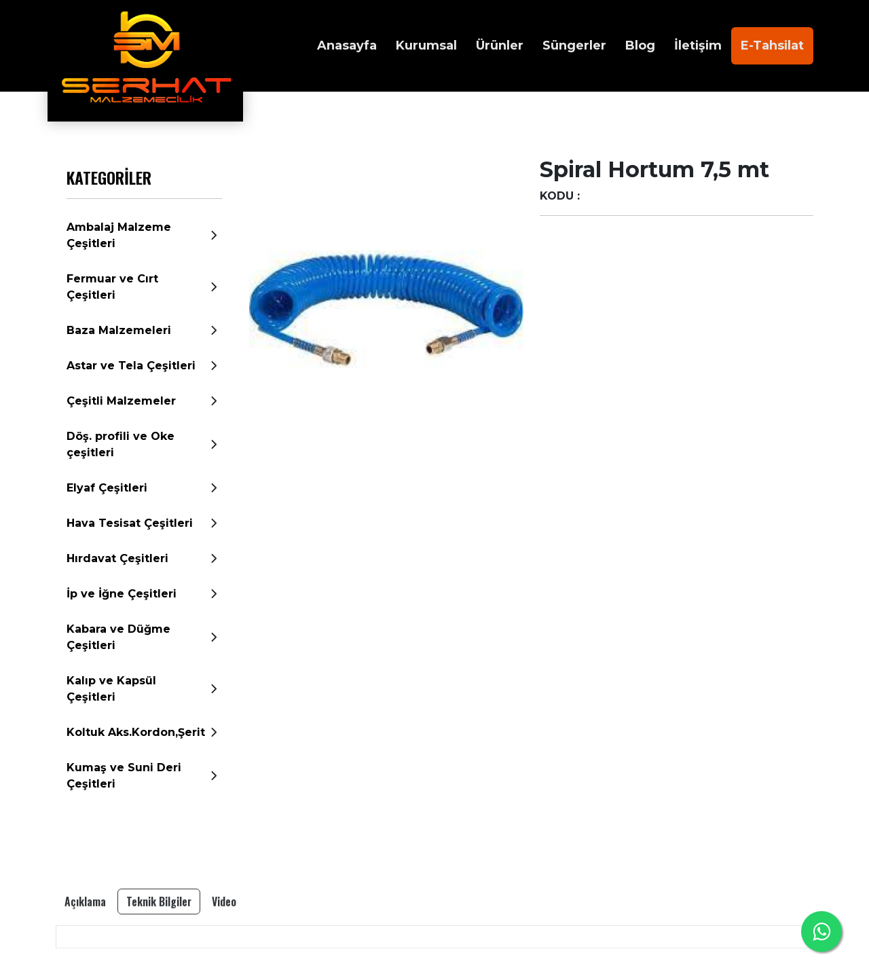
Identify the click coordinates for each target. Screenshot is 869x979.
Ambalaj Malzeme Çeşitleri (119, 235)
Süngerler (574, 45)
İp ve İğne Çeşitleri (122, 593)
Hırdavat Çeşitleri (117, 558)
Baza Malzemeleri (119, 330)
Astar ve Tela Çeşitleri (131, 365)
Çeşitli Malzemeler (121, 400)
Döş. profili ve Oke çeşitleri (120, 444)
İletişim (698, 45)
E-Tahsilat (772, 45)
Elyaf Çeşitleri (107, 487)
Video (224, 938)
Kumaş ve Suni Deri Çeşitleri (124, 775)
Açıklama (85, 938)
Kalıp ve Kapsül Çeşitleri (111, 688)
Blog (640, 45)
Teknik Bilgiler (158, 938)
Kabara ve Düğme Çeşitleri (118, 637)
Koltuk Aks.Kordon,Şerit (136, 732)
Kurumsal (426, 45)
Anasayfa (347, 45)
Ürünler (499, 45)
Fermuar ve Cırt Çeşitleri (112, 286)
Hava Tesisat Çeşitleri (130, 523)
